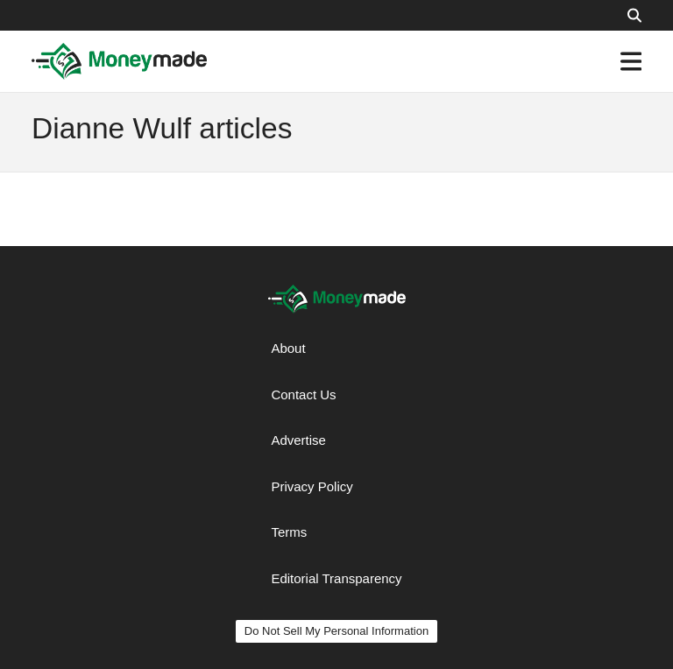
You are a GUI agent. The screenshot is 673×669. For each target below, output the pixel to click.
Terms (289, 532)
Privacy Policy (311, 486)
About (288, 348)
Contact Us (303, 394)
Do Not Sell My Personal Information (336, 630)
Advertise (298, 440)
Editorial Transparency (336, 578)
